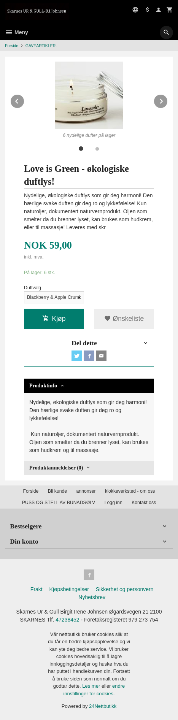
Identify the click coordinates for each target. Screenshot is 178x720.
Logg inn (113, 502)
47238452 (67, 620)
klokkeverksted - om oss (130, 491)
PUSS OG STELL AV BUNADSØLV (58, 502)
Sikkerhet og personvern (125, 589)
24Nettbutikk (102, 706)
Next (167, 100)
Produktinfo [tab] (43, 386)
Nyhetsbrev (91, 597)
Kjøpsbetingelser (69, 589)
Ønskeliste (124, 318)
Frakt (36, 589)
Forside (11, 45)
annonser (86, 491)
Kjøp (53, 318)
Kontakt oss (144, 502)
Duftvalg (32, 287)
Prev (24, 100)
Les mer (92, 686)
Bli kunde (57, 491)
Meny (16, 32)
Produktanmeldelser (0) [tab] (56, 468)
